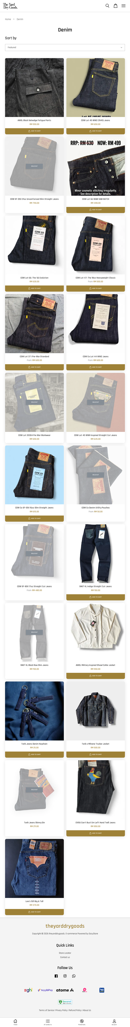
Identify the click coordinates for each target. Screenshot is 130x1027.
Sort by (11, 38)
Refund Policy (75, 1010)
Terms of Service (46, 1010)
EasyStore (93, 933)
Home (8, 19)
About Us (87, 1010)
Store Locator (65, 953)
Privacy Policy (62, 1010)
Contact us (65, 957)
